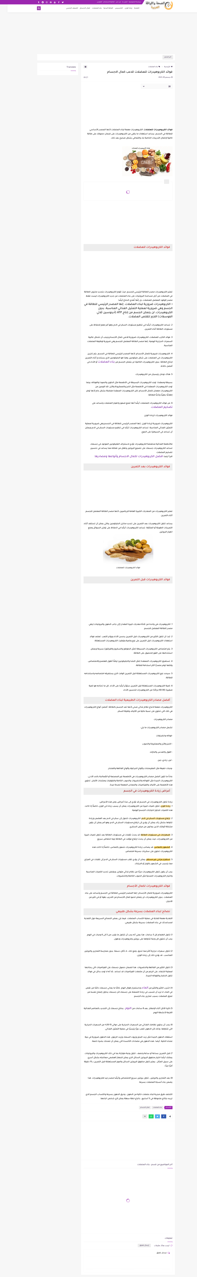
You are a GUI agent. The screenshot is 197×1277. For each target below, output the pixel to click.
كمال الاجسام (77, 8)
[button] (156, 1116)
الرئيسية (161, 67)
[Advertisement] (98, 34)
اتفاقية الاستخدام (101, 2)
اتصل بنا (117, 2)
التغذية (129, 8)
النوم (120, 1008)
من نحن (110, 2)
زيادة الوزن (121, 8)
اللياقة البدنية (101, 8)
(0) (78, 77)
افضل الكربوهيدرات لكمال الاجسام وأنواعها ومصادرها (121, 456)
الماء (137, 988)
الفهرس (92, 2)
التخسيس (111, 8)
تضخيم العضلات (154, 407)
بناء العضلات (89, 8)
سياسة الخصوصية (127, 2)
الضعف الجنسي (64, 8)
